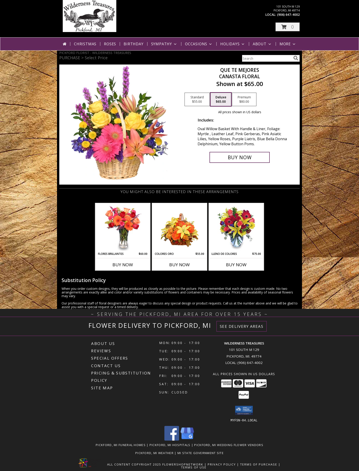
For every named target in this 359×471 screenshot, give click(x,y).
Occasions (199, 43)
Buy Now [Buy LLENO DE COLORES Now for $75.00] (236, 265)
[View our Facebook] (171, 439)
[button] (287, 26)
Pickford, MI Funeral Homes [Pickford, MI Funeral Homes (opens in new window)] (121, 445)
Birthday (133, 43)
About (262, 43)
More (288, 43)
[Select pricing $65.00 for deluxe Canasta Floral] (221, 99)
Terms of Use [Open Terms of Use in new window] (194, 467)
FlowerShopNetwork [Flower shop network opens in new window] (182, 464)
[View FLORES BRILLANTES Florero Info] (123, 228)
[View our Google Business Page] (187, 439)
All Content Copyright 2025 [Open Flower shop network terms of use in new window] (134, 464)
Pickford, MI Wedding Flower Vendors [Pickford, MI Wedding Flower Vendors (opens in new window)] (228, 445)
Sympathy (164, 43)
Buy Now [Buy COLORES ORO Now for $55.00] (179, 265)
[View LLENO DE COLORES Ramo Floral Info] (236, 228)
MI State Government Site (200, 453)
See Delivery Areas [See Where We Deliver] (242, 326)
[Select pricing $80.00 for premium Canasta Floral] (244, 99)
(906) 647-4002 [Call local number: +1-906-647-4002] (288, 14)
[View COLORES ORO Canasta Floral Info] (179, 228)
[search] (295, 58)
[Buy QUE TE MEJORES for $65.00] (239, 157)
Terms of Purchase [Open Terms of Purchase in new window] (258, 464)
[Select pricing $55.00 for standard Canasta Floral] (197, 99)
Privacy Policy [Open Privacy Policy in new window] (222, 464)
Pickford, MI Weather (154, 453)
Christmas (85, 43)
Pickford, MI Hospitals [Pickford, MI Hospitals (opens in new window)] (170, 445)
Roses (110, 43)
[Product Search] (266, 58)
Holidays (232, 43)
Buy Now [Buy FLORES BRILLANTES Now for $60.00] (122, 265)
